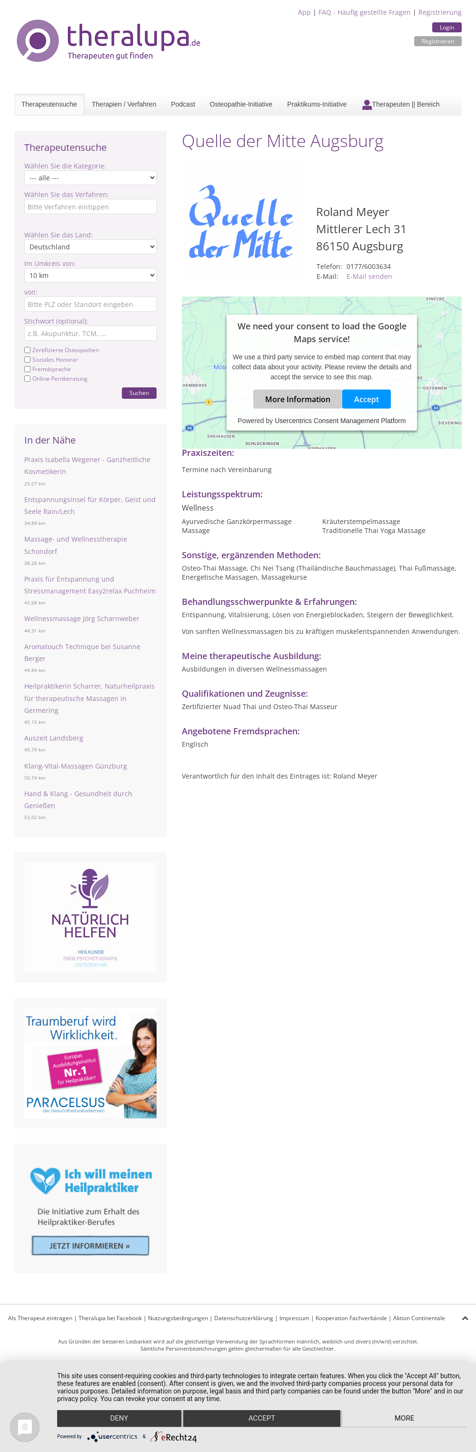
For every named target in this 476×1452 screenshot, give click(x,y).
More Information (297, 399)
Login (447, 27)
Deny (118, 1419)
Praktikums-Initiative (317, 104)
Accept (366, 399)
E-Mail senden (369, 276)
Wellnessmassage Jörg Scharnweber (81, 618)
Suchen (139, 393)
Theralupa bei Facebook (110, 1318)
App (304, 12)
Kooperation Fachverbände (351, 1318)
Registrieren (438, 41)
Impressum (294, 1318)
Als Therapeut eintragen (40, 1318)
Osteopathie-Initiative (241, 104)
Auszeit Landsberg (53, 737)
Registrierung (440, 12)
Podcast (183, 104)
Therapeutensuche (49, 104)
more (406, 1419)
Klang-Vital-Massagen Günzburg (75, 765)
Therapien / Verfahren (124, 104)
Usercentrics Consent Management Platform (340, 421)
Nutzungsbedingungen (178, 1318)
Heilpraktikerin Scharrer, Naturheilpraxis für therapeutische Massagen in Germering (89, 698)
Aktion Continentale (419, 1318)
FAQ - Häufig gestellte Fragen (364, 12)
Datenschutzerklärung (243, 1318)
